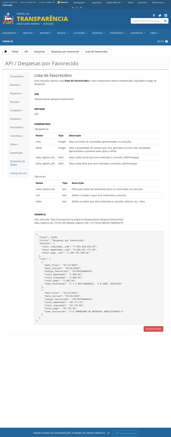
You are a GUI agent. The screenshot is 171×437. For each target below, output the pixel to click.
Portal (15, 51)
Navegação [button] (80, 2)
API (26, 51)
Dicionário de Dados (17, 163)
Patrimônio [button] (117, 32)
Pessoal (15, 101)
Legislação (97, 2)
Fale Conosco (158, 2)
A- (73, 7)
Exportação (16, 152)
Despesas (39, 51)
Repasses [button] (46, 32)
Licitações (16, 110)
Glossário (142, 2)
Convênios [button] (137, 32)
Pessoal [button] (62, 32)
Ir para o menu (10, 2)
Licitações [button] (80, 32)
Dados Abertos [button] (115, 2)
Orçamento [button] (10, 32)
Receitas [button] (29, 32)
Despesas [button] (98, 32)
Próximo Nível (153, 328)
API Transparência (125, 433)
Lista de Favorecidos (96, 51)
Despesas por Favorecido (65, 51)
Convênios (16, 135)
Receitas (15, 84)
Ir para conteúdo (28, 2)
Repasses (16, 93)
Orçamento (17, 76)
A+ (81, 7)
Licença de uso (18, 173)
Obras (14, 144)
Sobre (130, 2)
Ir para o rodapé (47, 2)
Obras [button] (154, 32)
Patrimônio (17, 127)
